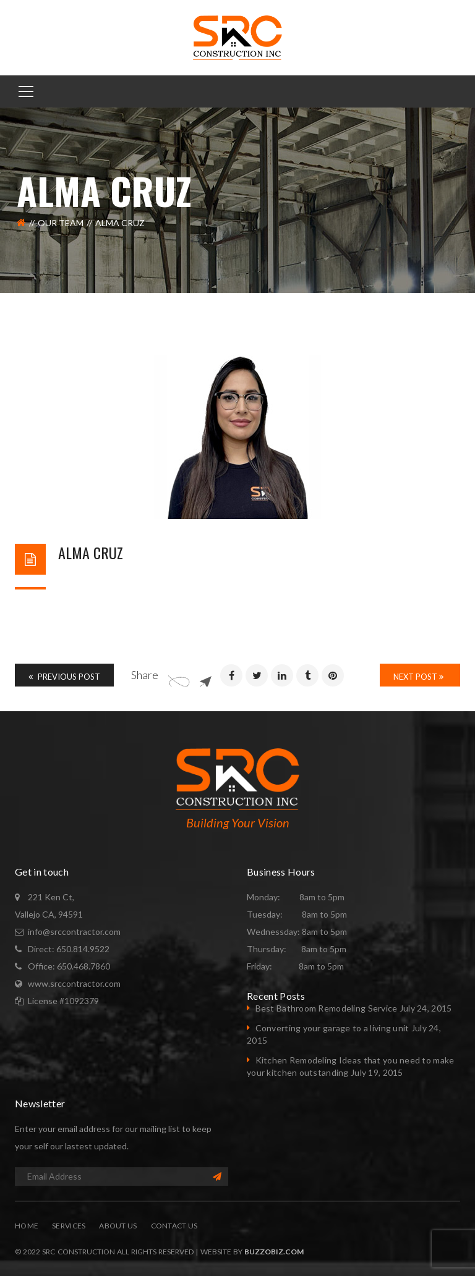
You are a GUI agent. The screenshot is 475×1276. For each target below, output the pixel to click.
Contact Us (174, 1225)
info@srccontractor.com (74, 931)
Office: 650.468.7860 (69, 966)
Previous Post (64, 677)
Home (26, 1225)
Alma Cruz (90, 552)
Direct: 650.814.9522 (68, 949)
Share (144, 675)
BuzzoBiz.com (274, 1251)
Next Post (418, 677)
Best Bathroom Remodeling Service (326, 1008)
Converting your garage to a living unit (332, 1028)
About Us (118, 1225)
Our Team (60, 223)
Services (68, 1225)
